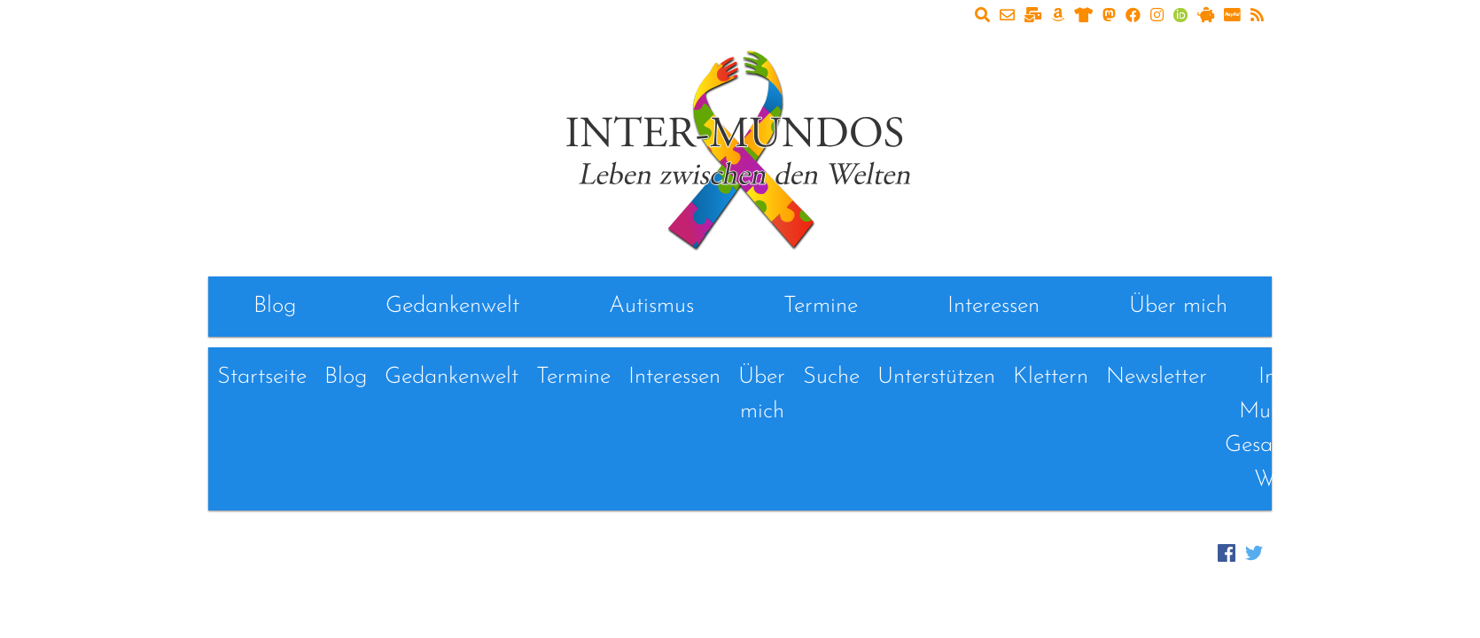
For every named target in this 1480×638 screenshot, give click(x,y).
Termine (820, 306)
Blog (274, 306)
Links (1383, 377)
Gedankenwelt (452, 306)
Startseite (262, 377)
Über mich (1178, 306)
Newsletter (1156, 377)
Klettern (1050, 377)
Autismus (651, 306)
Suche (831, 377)
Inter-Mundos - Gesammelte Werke (1283, 428)
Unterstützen (936, 377)
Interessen (993, 306)
